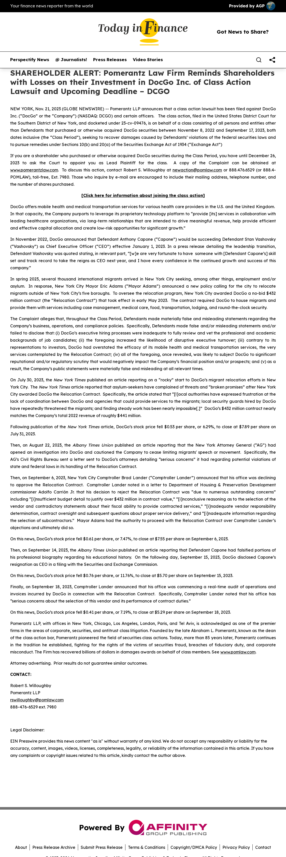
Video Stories (148, 59)
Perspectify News (29, 59)
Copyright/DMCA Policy (193, 847)
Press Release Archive (53, 847)
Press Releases (110, 59)
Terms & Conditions (146, 847)
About (21, 847)
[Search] (259, 60)
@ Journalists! (71, 59)
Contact (263, 847)
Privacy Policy (236, 847)
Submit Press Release (102, 847)
